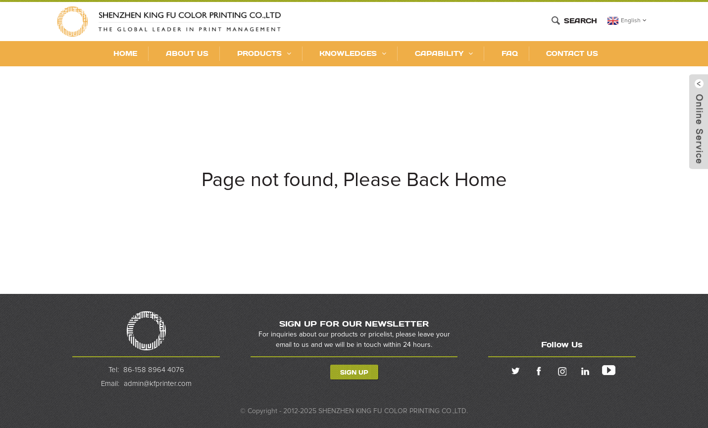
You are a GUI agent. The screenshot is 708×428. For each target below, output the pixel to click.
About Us (187, 53)
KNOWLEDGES (352, 53)
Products (264, 53)
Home (125, 53)
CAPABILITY (444, 53)
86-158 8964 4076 (153, 370)
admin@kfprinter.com (158, 383)
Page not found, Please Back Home (354, 180)
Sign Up (354, 372)
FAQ (510, 53)
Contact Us (572, 53)
